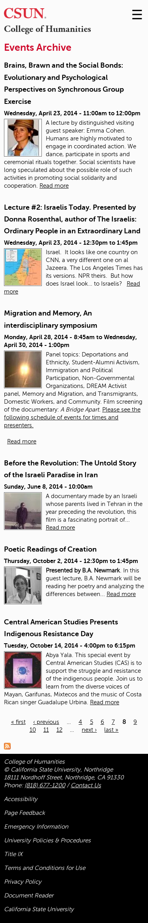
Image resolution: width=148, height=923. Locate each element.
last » (111, 730)
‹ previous (46, 722)
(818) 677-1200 (44, 785)
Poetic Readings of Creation (50, 549)
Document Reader (28, 895)
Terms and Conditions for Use (44, 868)
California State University (39, 909)
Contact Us (86, 785)
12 (59, 730)
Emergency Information (36, 826)
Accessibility (20, 799)
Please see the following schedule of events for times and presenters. (72, 417)
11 (46, 730)
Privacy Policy (22, 882)
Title (13, 854)
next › (89, 730)
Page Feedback (24, 813)
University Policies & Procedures (47, 840)
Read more (54, 186)
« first (18, 722)
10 (33, 730)
